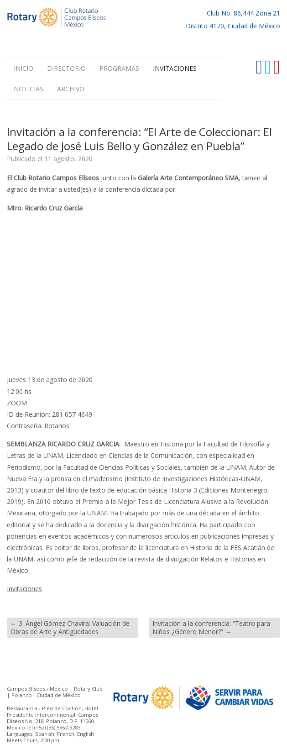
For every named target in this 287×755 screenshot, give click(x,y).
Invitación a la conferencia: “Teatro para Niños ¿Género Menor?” (211, 627)
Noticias (28, 88)
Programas (119, 68)
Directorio (66, 68)
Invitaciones (175, 68)
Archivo (70, 88)
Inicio (23, 68)
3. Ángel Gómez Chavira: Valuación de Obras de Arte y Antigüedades (70, 627)
